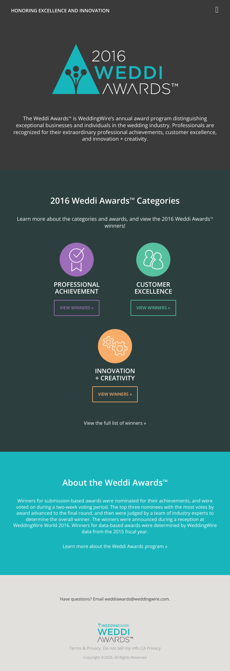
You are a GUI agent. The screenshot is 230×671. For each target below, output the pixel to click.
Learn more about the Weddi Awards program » (115, 546)
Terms (75, 648)
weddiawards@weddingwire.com (137, 599)
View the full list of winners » (115, 423)
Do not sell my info (121, 648)
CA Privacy (150, 648)
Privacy (94, 648)
